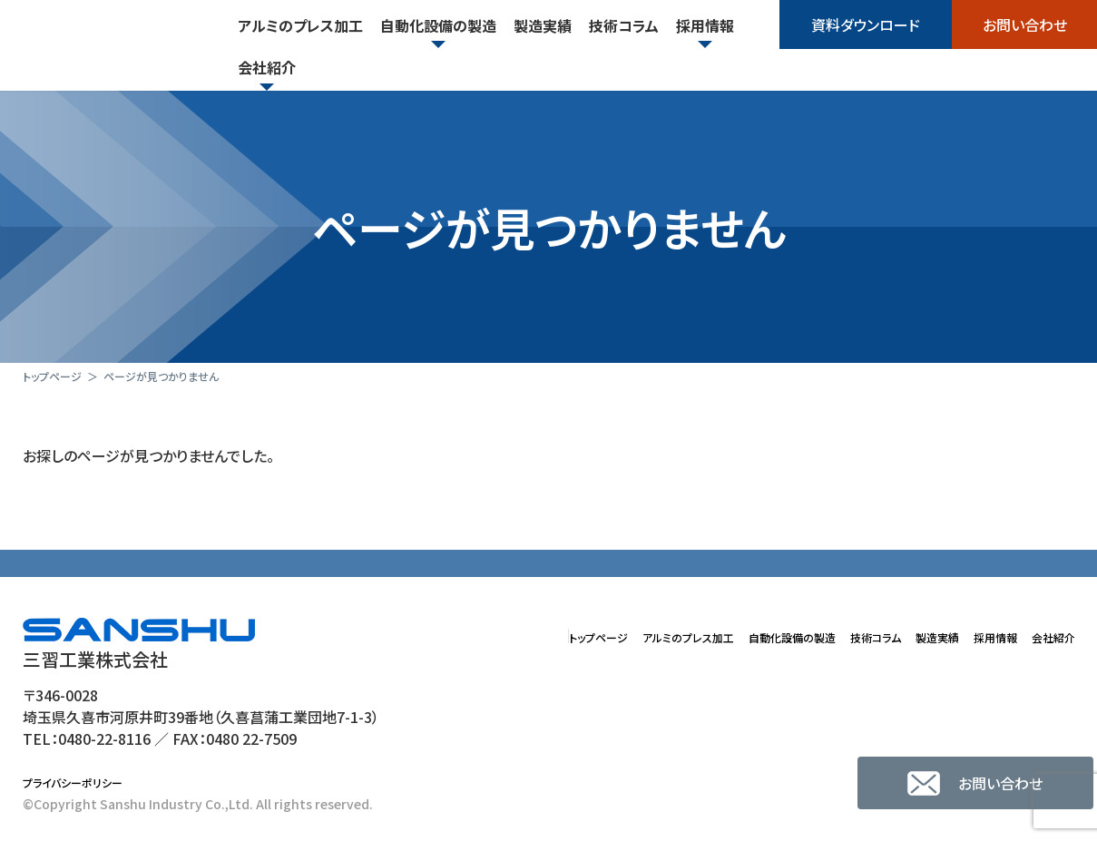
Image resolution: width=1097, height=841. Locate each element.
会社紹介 (1046, 636)
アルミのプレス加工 (584, 636)
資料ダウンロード (865, 24)
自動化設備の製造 (717, 636)
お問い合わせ (1025, 24)
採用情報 (974, 636)
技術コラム (823, 636)
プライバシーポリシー (81, 784)
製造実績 (901, 636)
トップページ (470, 636)
